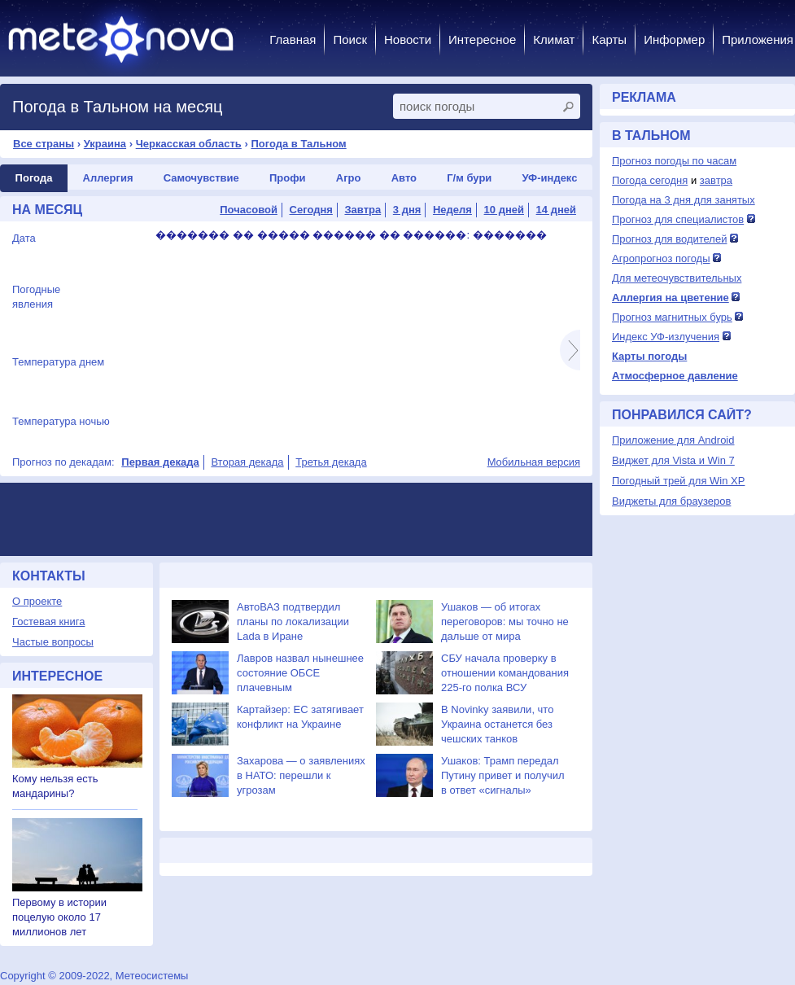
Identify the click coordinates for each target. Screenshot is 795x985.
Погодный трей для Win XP (678, 481)
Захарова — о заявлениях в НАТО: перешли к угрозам (301, 775)
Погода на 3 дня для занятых (683, 200)
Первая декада (160, 462)
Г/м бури (469, 178)
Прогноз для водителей (669, 239)
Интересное (482, 39)
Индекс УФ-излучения (665, 337)
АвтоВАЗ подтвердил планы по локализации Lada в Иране (293, 621)
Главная (292, 39)
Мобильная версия (533, 462)
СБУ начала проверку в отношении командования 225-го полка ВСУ (505, 673)
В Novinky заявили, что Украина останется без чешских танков (497, 724)
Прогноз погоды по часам (674, 161)
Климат (553, 39)
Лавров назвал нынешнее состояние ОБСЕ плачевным (300, 673)
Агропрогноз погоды (661, 258)
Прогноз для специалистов (678, 219)
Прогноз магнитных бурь (672, 317)
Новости (407, 39)
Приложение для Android (673, 440)
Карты (609, 39)
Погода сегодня (650, 180)
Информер (674, 39)
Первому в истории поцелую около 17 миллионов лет (59, 917)
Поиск (350, 39)
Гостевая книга (48, 621)
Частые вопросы (53, 642)
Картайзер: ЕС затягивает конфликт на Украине (300, 716)
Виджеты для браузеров (671, 501)
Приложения (757, 39)
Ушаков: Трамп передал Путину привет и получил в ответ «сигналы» (503, 775)
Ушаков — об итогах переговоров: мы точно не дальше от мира (505, 621)
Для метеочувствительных (676, 278)
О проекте (37, 601)
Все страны (43, 144)
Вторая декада (247, 462)
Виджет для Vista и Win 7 (673, 460)
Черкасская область (189, 144)
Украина (105, 144)
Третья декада (330, 462)
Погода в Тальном (298, 144)
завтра (716, 180)
